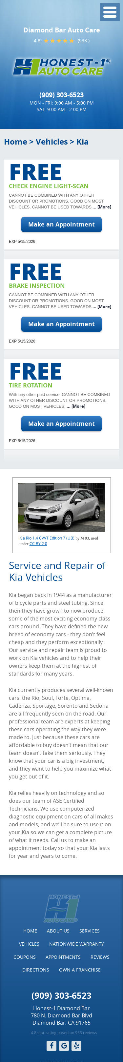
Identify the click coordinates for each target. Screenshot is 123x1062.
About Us (58, 931)
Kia (82, 141)
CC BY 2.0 (38, 543)
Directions (35, 970)
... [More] (101, 207)
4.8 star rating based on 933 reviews (64, 1032)
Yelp (76, 1046)
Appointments (63, 957)
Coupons (24, 957)
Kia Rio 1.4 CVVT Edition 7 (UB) (46, 538)
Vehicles (52, 141)
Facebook (51, 1046)
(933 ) (84, 40)
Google (64, 1046)
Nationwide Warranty (76, 944)
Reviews (100, 957)
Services (89, 931)
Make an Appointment (61, 224)
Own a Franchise (80, 970)
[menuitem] (30, 930)
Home (15, 141)
